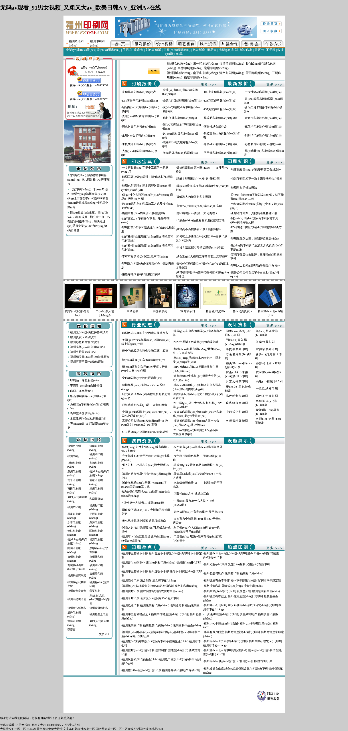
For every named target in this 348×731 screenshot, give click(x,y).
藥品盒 (212, 50)
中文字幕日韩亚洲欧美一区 (77, 729)
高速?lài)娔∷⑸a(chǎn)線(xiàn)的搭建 (199, 206)
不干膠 (270, 50)
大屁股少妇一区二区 (13, 729)
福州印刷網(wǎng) (179, 63)
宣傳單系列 (187, 311)
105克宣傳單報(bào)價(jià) (220, 92)
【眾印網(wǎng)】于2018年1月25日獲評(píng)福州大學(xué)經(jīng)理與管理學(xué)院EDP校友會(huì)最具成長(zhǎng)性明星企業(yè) (88, 198)
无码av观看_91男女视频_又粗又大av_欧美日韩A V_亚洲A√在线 (80, 7)
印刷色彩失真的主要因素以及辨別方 (145, 333)
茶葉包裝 (132, 311)
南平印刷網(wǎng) (205, 73)
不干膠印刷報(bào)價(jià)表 (221, 152)
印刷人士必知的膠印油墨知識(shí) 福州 (255, 265)
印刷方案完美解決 (80, 391)
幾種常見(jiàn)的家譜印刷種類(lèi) (143, 213)
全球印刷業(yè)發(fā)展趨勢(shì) (142, 377)
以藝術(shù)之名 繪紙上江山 (191, 493)
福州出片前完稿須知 (81, 352)
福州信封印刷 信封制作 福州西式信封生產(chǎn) (152, 591)
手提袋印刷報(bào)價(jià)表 (139, 144)
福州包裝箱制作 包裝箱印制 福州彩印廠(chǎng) (233, 573)
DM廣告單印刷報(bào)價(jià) (140, 100)
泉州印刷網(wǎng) (205, 63)
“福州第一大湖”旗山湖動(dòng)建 (143, 502)
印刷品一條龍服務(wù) (83, 380)
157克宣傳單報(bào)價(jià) (220, 109)
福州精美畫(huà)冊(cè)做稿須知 (88, 356)
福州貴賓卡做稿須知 (81, 337)
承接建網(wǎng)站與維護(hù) (87, 418)
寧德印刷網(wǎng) (190, 68)
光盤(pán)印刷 (228, 50)
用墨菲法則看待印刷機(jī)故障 (141, 274)
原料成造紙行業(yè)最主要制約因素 (144, 405)
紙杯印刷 (246, 50)
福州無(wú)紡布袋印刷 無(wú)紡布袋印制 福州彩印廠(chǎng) (160, 585)
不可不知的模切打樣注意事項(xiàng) (145, 256)
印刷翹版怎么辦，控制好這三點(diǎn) (255, 238)
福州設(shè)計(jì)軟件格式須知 (87, 332)
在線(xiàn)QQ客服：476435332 (89, 84)
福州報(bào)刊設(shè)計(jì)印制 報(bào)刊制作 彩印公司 (238, 661)
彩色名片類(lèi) (215, 311)
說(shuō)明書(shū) (109, 50)
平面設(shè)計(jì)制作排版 (85, 385)
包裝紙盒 (199, 50)
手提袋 (127, 50)
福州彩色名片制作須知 (83, 342)
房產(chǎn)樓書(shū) (176, 50)
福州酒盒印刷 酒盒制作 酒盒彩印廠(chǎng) (149, 580)
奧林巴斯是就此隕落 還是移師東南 (144, 520)
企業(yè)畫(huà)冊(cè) (80, 50)
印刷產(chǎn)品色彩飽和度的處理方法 (200, 220)
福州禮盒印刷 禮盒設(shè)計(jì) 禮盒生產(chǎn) (233, 585)
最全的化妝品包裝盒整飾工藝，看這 (145, 350)
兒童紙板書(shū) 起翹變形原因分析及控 (256, 169)
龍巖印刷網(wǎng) (216, 68)
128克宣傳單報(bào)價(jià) (220, 100)
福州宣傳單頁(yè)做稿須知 (85, 361)
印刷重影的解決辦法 (244, 187)
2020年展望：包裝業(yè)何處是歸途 (196, 342)
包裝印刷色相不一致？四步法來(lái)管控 (256, 178)
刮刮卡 (138, 50)
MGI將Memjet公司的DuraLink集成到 (145, 431)
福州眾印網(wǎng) (179, 73)
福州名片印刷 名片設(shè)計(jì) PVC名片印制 (150, 598)
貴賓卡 (259, 50)
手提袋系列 (160, 311)
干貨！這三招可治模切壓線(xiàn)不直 (200, 247)
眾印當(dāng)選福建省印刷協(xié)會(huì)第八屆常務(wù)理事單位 (88, 180)
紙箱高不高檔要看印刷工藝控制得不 (199, 229)
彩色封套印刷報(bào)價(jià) (139, 126)
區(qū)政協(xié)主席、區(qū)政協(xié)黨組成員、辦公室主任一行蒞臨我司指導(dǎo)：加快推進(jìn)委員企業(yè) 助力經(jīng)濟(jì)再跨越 (89, 221)
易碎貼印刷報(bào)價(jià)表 (221, 118)
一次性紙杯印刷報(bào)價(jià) (263, 92)
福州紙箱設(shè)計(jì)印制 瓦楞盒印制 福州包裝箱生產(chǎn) (242, 591)
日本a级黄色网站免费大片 (43, 729)
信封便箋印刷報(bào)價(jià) (180, 118)
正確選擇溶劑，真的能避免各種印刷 (254, 213)
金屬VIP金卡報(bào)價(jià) (138, 135)
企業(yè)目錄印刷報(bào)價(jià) (182, 100)
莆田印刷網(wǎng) (258, 73)
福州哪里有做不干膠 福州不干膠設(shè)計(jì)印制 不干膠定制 (242, 580)
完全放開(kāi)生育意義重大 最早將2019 (198, 511)
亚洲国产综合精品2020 (148, 729)
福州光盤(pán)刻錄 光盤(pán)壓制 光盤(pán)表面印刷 (237, 564)
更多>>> (104, 634)
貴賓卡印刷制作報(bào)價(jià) (263, 118)
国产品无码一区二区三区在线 (114, 729)
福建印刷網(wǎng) (196, 77)
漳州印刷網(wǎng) (231, 73)
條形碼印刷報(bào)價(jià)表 (221, 144)
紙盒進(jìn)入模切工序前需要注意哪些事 (201, 256)
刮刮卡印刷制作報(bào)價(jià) (263, 135)
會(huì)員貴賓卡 (243, 311)
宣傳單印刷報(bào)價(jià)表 (139, 92)
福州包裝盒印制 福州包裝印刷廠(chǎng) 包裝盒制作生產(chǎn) (161, 625)
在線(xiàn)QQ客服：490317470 (89, 97)
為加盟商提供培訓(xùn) (83, 413)
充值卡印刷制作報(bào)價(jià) (263, 126)
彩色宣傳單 (153, 50)
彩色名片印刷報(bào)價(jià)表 (263, 144)
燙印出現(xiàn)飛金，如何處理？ (197, 213)
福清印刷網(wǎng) (231, 63)
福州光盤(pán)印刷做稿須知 (86, 347)
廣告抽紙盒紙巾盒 (215, 126)
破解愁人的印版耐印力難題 (193, 196)
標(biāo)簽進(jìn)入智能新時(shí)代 (143, 360)
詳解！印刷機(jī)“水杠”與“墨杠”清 (198, 178)
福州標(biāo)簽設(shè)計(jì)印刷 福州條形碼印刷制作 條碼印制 (161, 670)
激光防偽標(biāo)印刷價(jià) (180, 152)
